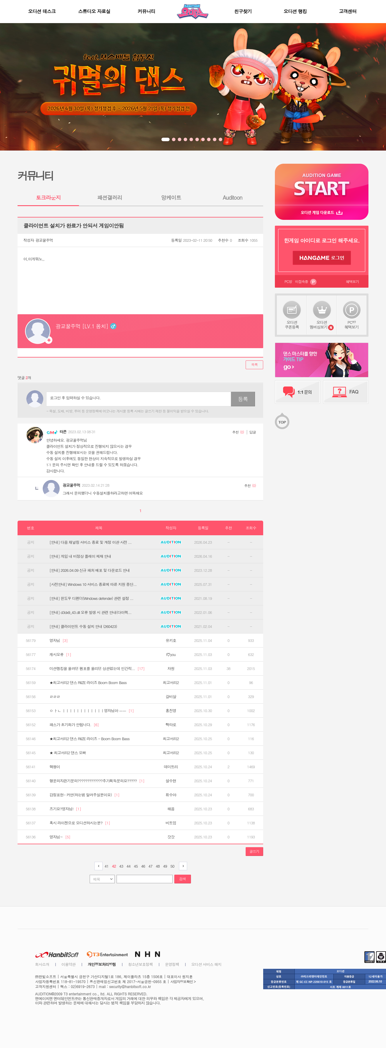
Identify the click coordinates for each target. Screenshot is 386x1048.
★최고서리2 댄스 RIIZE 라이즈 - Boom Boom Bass (89, 738)
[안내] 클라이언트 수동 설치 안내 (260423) (83, 626)
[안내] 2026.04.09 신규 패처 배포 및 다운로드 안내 (89, 570)
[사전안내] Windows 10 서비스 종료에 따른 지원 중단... (93, 584)
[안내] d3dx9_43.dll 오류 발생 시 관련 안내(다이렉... (90, 612)
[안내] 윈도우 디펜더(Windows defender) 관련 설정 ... (91, 598)
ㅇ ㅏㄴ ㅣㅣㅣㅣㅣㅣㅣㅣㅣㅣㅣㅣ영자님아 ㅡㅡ (91, 710)
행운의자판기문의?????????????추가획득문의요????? (96, 780)
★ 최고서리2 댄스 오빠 (67, 752)
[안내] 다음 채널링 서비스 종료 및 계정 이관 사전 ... (90, 542)
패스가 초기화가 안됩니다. (74, 724)
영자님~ (59, 837)
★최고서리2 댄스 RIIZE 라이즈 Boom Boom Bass (88, 682)
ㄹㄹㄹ (54, 696)
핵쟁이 (54, 766)
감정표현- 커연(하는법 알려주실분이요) (84, 795)
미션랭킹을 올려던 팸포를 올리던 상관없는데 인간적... (96, 668)
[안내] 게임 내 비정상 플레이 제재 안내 (80, 556)
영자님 (58, 640)
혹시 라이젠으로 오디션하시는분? (79, 823)
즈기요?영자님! (65, 809)
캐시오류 (60, 654)
